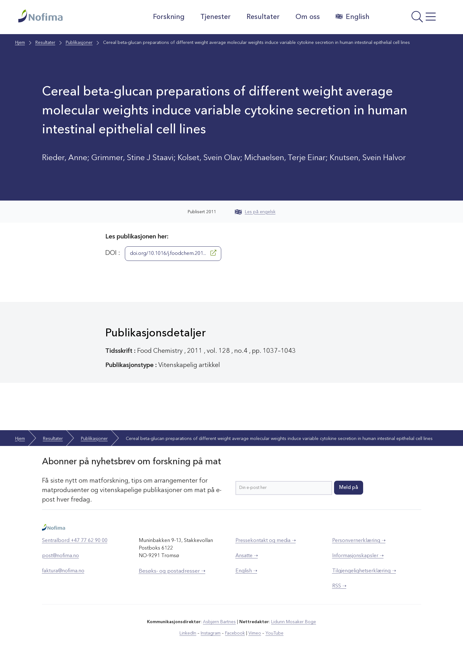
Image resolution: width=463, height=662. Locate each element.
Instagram (211, 633)
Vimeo (254, 633)
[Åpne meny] (410, 18)
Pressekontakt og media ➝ (265, 540)
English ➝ (246, 571)
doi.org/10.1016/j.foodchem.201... (173, 253)
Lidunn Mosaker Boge (293, 622)
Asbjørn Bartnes (219, 622)
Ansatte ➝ (246, 555)
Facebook (235, 633)
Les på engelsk (255, 212)
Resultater (263, 17)
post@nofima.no (60, 555)
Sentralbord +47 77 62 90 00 (74, 540)
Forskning (169, 17)
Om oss (307, 17)
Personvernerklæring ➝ (359, 540)
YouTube (274, 633)
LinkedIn (188, 633)
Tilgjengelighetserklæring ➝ (364, 571)
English (352, 17)
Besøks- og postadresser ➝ (172, 571)
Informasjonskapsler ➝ (358, 555)
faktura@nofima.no (63, 571)
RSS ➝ (339, 586)
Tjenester (215, 17)
